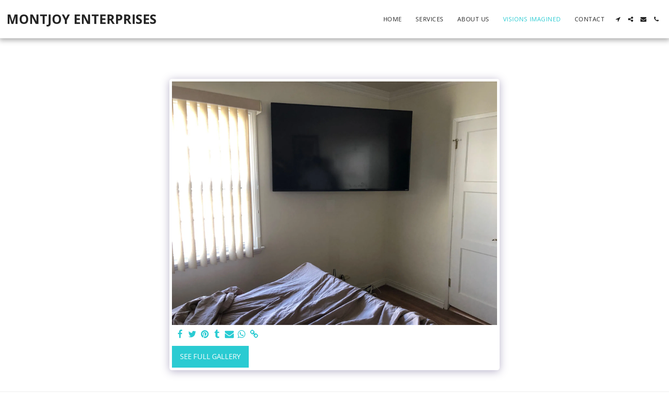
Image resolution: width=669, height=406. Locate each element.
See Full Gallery (210, 356)
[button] (618, 19)
